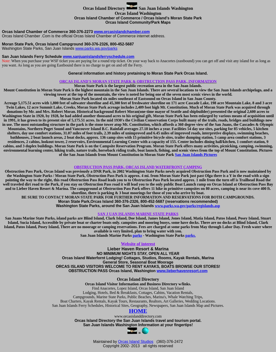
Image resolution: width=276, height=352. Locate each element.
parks (137, 235)
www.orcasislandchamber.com (122, 32)
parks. (190, 235)
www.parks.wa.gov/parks (96, 48)
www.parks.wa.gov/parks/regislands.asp (187, 206)
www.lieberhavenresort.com (182, 271)
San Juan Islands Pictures (196, 155)
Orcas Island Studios (135, 342)
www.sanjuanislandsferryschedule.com (98, 57)
